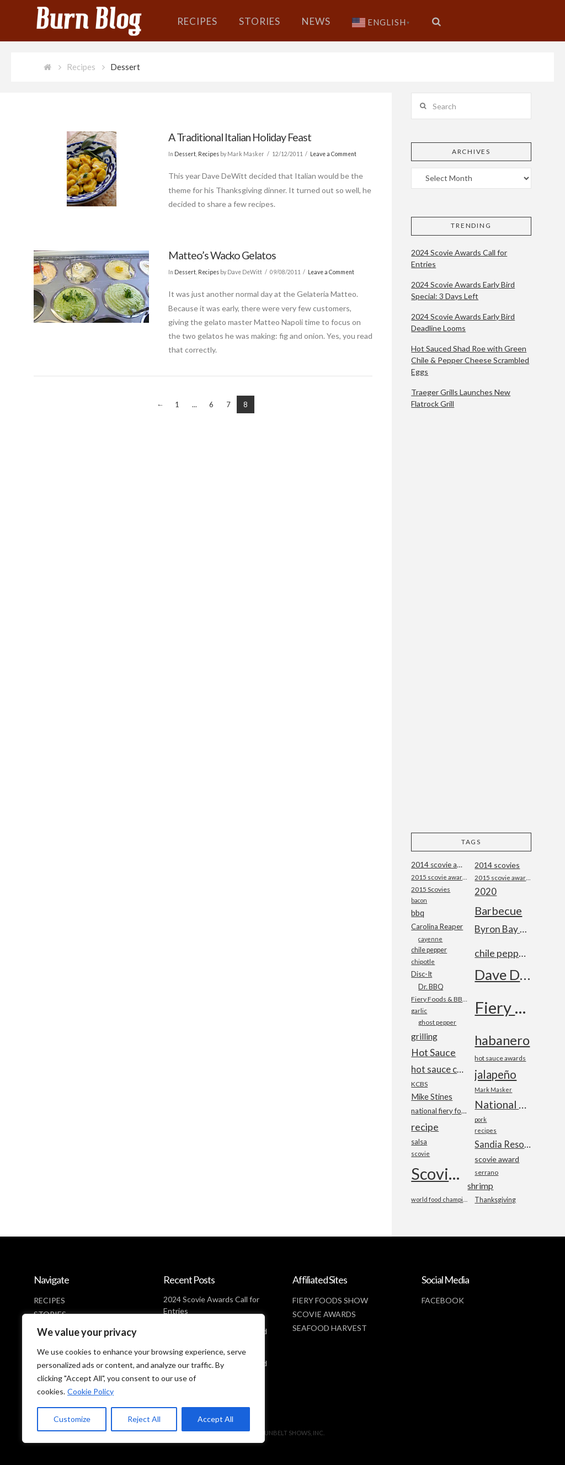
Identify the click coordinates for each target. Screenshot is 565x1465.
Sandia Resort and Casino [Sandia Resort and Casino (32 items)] (503, 1144)
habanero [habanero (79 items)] (502, 1040)
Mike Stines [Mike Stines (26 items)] (431, 1096)
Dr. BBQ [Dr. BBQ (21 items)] (431, 986)
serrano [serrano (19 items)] (486, 1172)
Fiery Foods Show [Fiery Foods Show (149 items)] (503, 1007)
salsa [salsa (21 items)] (419, 1141)
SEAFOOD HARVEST (329, 1328)
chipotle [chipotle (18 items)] (423, 961)
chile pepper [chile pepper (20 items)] (429, 950)
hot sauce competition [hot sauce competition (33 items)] (439, 1069)
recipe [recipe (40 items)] (425, 1127)
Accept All (215, 1419)
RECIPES (49, 1300)
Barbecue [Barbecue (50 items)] (498, 910)
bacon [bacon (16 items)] (419, 900)
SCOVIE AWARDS (324, 1314)
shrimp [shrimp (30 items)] (480, 1185)
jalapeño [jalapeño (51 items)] (495, 1074)
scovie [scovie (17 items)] (420, 1153)
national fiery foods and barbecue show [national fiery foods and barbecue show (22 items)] (439, 1110)
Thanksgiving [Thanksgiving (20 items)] (495, 1200)
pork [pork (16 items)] (481, 1119)
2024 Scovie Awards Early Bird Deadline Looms (463, 322)
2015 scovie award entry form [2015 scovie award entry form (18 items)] (439, 877)
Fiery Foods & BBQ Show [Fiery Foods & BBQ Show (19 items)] (439, 999)
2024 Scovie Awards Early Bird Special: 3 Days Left (463, 290)
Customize (72, 1419)
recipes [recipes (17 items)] (486, 1130)
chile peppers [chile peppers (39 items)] (503, 953)
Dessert (185, 154)
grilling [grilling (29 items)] (424, 1036)
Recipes (81, 67)
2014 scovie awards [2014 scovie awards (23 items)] (439, 864)
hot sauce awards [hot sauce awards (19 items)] (500, 1058)
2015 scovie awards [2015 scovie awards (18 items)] (503, 877)
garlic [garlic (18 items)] (419, 1010)
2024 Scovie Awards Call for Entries (459, 258)
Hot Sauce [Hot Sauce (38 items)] (433, 1052)
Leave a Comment (333, 154)
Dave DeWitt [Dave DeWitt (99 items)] (503, 974)
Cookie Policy (90, 1391)
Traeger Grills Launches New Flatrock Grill (460, 397)
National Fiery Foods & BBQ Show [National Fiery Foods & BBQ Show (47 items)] (503, 1104)
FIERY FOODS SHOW (330, 1300)
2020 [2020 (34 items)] (486, 891)
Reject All (144, 1419)
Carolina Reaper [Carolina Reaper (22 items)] (437, 926)
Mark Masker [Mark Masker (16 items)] (493, 1089)
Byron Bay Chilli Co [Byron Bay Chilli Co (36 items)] (503, 929)
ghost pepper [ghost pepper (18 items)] (437, 1022)
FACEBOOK (443, 1300)
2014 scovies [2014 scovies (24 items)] (497, 865)
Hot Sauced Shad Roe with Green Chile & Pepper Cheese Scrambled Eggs (470, 360)
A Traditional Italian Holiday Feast (239, 137)
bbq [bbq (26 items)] (417, 913)
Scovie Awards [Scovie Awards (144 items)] (439, 1173)
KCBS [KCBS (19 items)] (419, 1084)
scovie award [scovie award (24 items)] (497, 1159)
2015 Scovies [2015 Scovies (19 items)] (430, 889)
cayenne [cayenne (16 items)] (430, 938)
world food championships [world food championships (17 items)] (439, 1199)
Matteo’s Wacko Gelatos (222, 255)
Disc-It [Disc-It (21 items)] (421, 973)
